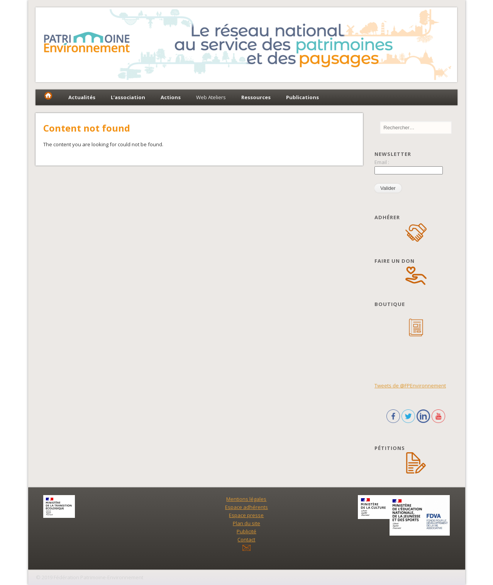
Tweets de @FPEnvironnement (410, 385)
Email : (381, 162)
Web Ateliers (211, 97)
